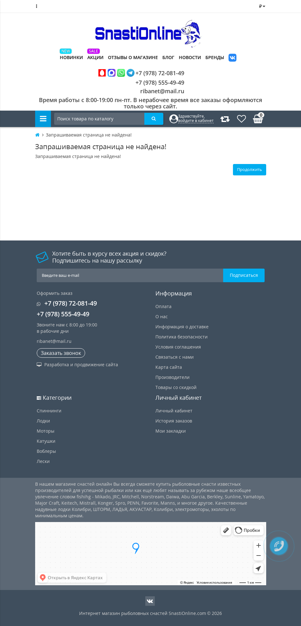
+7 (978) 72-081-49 (141, 73)
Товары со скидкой (176, 387)
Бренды (214, 57)
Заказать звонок (61, 352)
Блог (168, 57)
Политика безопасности (181, 337)
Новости (190, 57)
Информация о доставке (182, 327)
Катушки (46, 441)
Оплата (163, 306)
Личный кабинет (173, 411)
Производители (172, 377)
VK (232, 58)
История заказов (173, 421)
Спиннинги (49, 411)
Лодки (43, 421)
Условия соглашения (178, 347)
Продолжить (249, 169)
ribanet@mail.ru (162, 91)
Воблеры (46, 451)
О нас (161, 316)
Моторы (45, 431)
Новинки (71, 57)
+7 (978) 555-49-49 (155, 82)
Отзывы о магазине (133, 57)
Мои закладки (170, 431)
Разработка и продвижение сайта (77, 365)
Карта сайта (168, 367)
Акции (95, 57)
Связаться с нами (174, 357)
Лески (43, 461)
